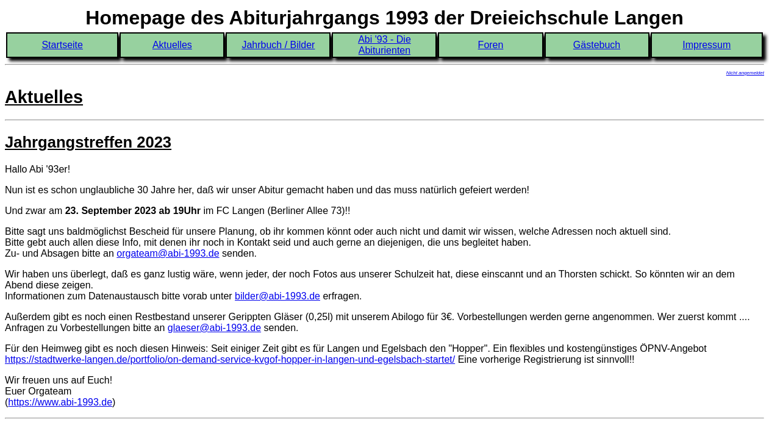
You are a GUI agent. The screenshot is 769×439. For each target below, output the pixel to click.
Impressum (706, 45)
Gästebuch (596, 45)
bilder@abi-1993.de (277, 296)
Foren (491, 45)
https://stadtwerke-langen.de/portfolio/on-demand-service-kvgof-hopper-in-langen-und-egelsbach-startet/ (230, 359)
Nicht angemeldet (745, 73)
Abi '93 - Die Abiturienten (384, 44)
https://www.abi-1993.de (60, 402)
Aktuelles (172, 45)
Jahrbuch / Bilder (278, 45)
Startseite (62, 45)
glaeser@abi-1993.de (214, 328)
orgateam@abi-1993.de (167, 253)
